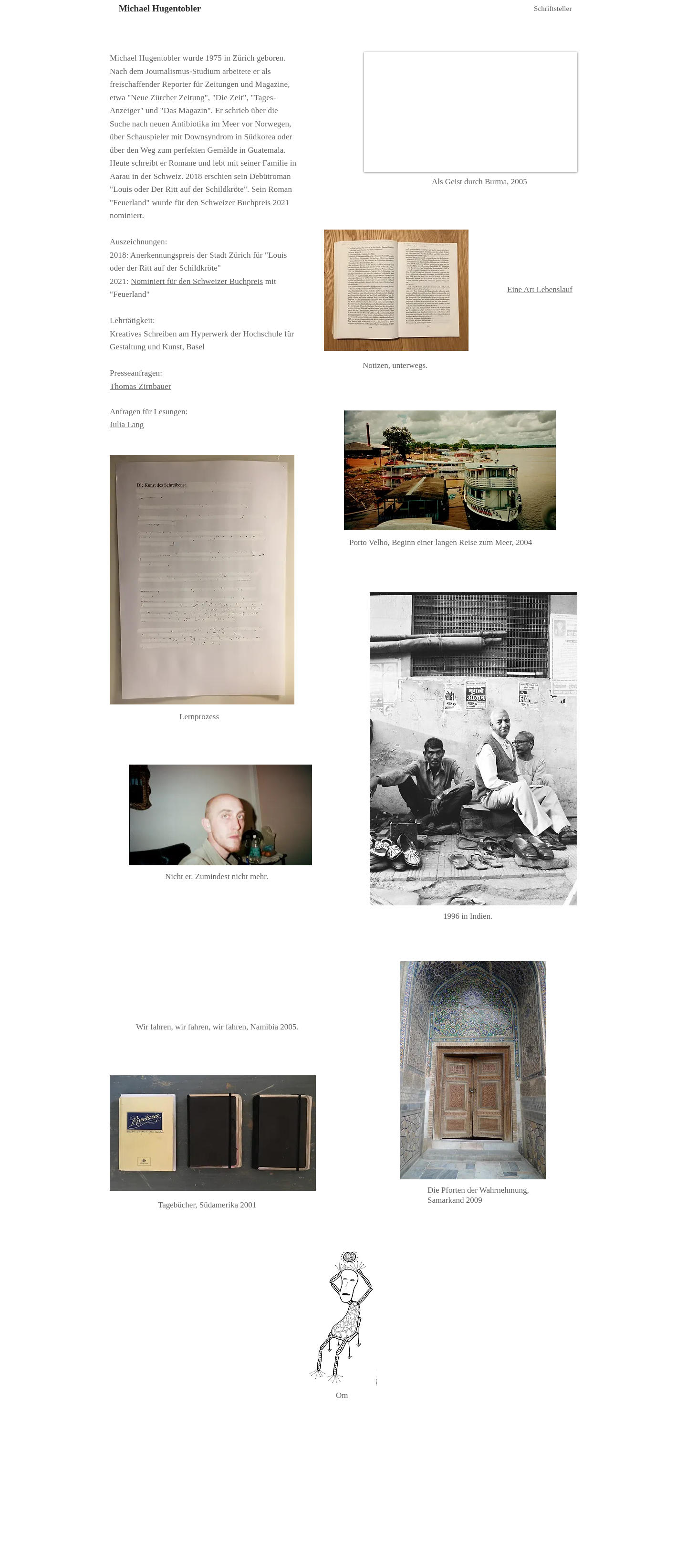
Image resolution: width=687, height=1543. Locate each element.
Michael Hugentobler (160, 8)
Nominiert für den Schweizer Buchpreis (197, 281)
